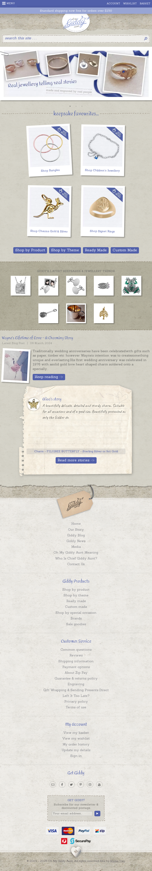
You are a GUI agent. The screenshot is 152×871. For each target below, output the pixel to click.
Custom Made (125, 250)
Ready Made (96, 250)
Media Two (117, 861)
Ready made (76, 601)
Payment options (76, 667)
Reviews (76, 655)
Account (113, 3)
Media (76, 547)
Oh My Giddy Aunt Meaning (76, 552)
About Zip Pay (76, 673)
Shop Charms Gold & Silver (49, 231)
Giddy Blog (76, 535)
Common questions (76, 649)
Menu (8, 3)
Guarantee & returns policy (76, 678)
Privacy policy (76, 701)
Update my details (76, 750)
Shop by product (76, 589)
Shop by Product (30, 250)
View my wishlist (76, 738)
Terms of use (76, 707)
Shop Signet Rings (102, 231)
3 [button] (82, 106)
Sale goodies (76, 624)
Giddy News (76, 541)
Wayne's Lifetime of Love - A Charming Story (37, 338)
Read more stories (73, 460)
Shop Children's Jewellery (102, 170)
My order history (76, 744)
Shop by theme (76, 595)
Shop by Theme (65, 250)
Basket (145, 3)
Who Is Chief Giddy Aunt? (76, 558)
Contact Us (76, 564)
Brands (76, 618)
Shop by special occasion (76, 613)
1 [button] (70, 106)
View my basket (76, 733)
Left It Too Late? (76, 696)
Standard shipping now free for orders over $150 (76, 10)
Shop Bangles (50, 170)
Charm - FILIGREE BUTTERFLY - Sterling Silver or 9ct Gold (76, 451)
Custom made (76, 607)
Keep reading (46, 376)
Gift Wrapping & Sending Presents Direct (76, 690)
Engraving (76, 684)
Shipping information (76, 661)
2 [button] (76, 106)
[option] (76, 74)
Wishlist (130, 3)
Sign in (76, 756)
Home (76, 524)
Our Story (76, 529)
